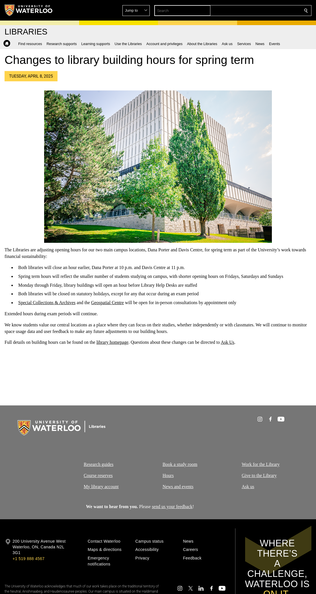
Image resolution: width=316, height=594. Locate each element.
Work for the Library (261, 464)
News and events (178, 486)
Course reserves (98, 475)
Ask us (248, 486)
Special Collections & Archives (46, 302)
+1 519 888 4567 (28, 558)
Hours (168, 475)
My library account (101, 486)
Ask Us (227, 342)
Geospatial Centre (107, 302)
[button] (264, 10)
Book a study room (180, 464)
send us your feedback (172, 506)
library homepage (112, 342)
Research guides (98, 464)
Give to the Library (259, 475)
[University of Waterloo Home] (29, 10)
